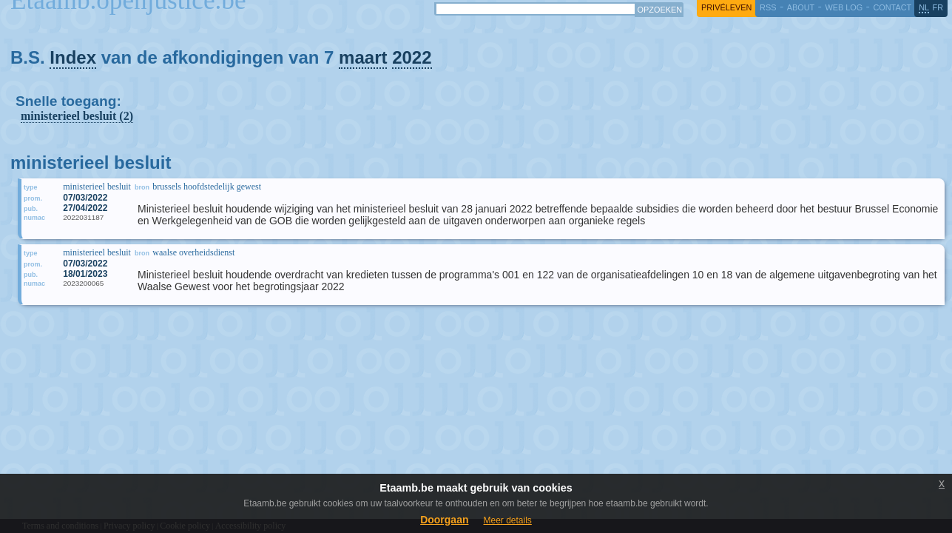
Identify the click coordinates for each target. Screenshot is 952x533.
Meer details (507, 520)
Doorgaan (444, 520)
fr (938, 7)
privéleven (726, 7)
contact (892, 7)
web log (843, 7)
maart (363, 57)
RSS (768, 7)
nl (924, 7)
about (800, 7)
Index (73, 57)
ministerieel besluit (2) (77, 116)
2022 (411, 57)
